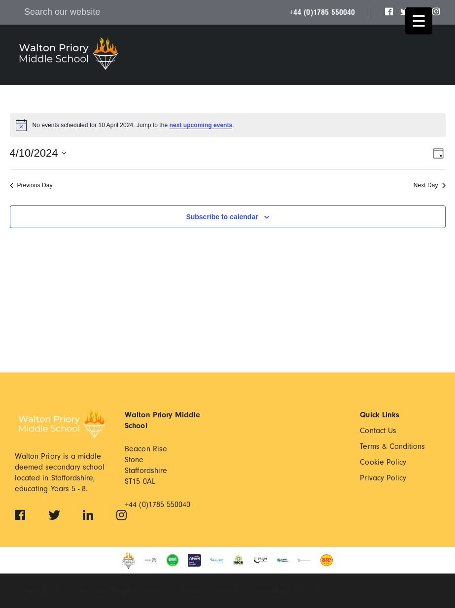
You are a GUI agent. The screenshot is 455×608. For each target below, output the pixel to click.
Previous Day (31, 185)
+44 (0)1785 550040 (322, 12)
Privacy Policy (383, 477)
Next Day (430, 185)
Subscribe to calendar (222, 217)
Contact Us (378, 430)
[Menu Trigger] (418, 20)
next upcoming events (201, 125)
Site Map (273, 591)
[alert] (228, 125)
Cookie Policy (383, 462)
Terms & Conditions (392, 446)
